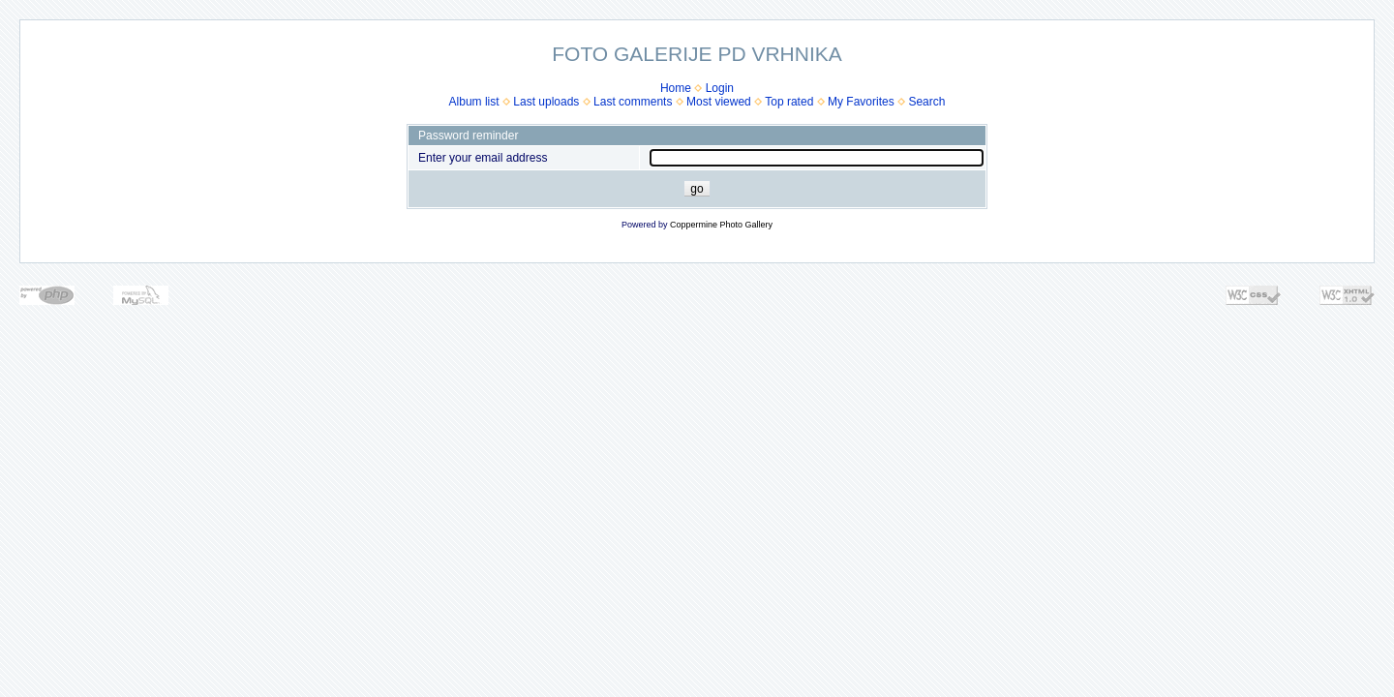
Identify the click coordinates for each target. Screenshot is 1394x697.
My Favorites (861, 101)
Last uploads (546, 101)
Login (720, 88)
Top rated (789, 101)
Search (926, 101)
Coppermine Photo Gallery (721, 224)
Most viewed (718, 101)
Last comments (632, 101)
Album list (474, 101)
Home (675, 88)
